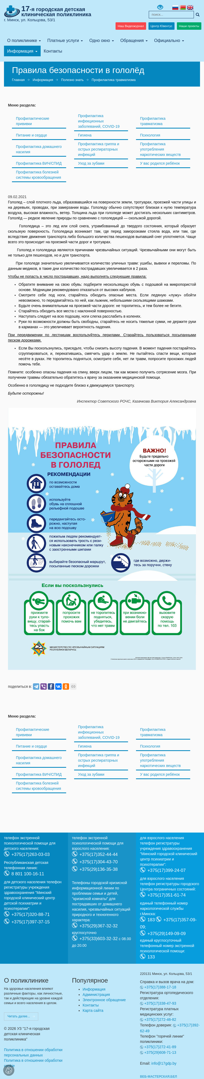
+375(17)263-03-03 (30, 854)
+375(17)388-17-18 (160, 987)
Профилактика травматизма (114, 80)
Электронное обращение (104, 1000)
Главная (18, 80)
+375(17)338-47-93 (160, 1003)
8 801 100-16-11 (27, 873)
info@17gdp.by (163, 1063)
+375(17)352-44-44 (98, 854)
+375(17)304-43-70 (98, 861)
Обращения (132, 40)
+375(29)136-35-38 (98, 869)
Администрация (96, 994)
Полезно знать (72, 80)
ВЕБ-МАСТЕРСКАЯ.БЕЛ (158, 1076)
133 (151, 956)
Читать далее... (18, 1016)
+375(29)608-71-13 (160, 1052)
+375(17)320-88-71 (30, 914)
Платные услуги (63, 40)
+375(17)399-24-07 (166, 870)
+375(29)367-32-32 (98, 925)
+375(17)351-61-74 (166, 894)
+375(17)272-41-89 (160, 1047)
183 (151, 919)
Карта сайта (93, 1010)
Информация (20, 51)
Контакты (53, 51)
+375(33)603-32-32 (98, 938)
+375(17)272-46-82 (160, 1019)
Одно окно (99, 40)
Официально (167, 40)
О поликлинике (22, 40)
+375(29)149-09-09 (166, 933)
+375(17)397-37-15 (30, 921)
